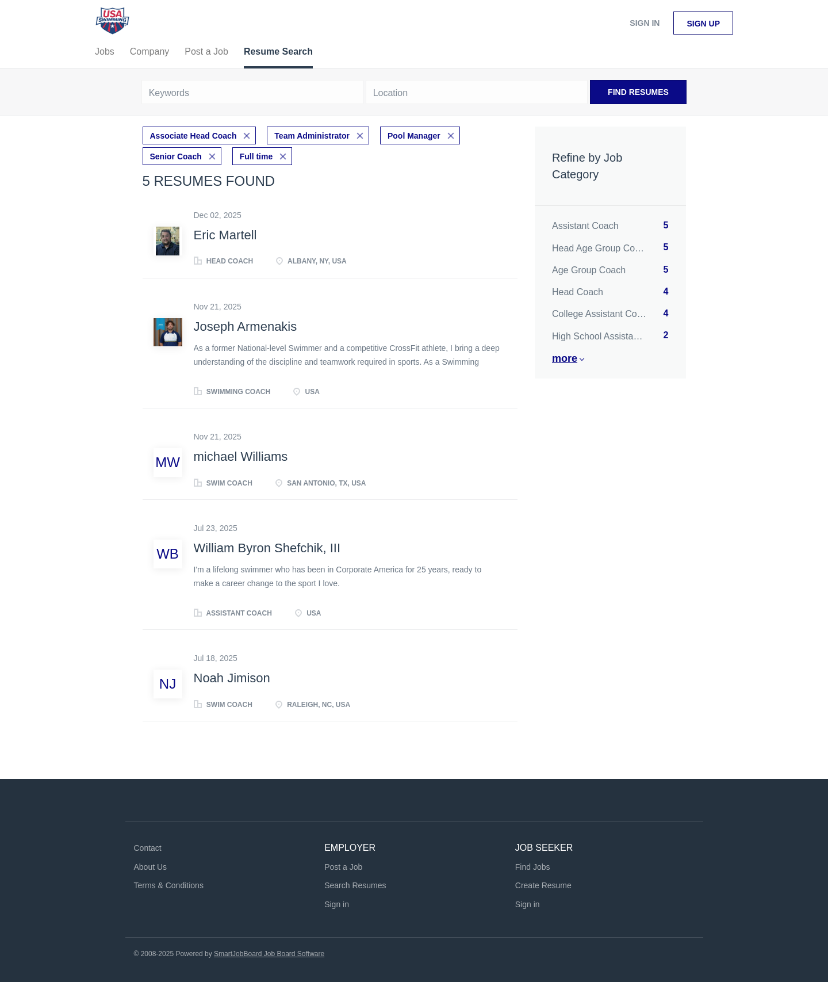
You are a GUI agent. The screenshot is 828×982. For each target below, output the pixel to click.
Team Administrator (312, 135)
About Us (150, 867)
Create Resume (543, 885)
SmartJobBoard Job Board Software (269, 954)
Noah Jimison (232, 678)
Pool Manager (414, 135)
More (564, 358)
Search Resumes (355, 885)
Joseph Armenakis (245, 326)
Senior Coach (176, 156)
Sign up (703, 23)
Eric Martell (225, 235)
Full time (256, 156)
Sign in (645, 23)
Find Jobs (532, 867)
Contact (148, 848)
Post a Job (343, 867)
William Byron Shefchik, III (267, 548)
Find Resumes (638, 92)
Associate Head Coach (193, 135)
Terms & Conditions (169, 885)
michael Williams (241, 456)
